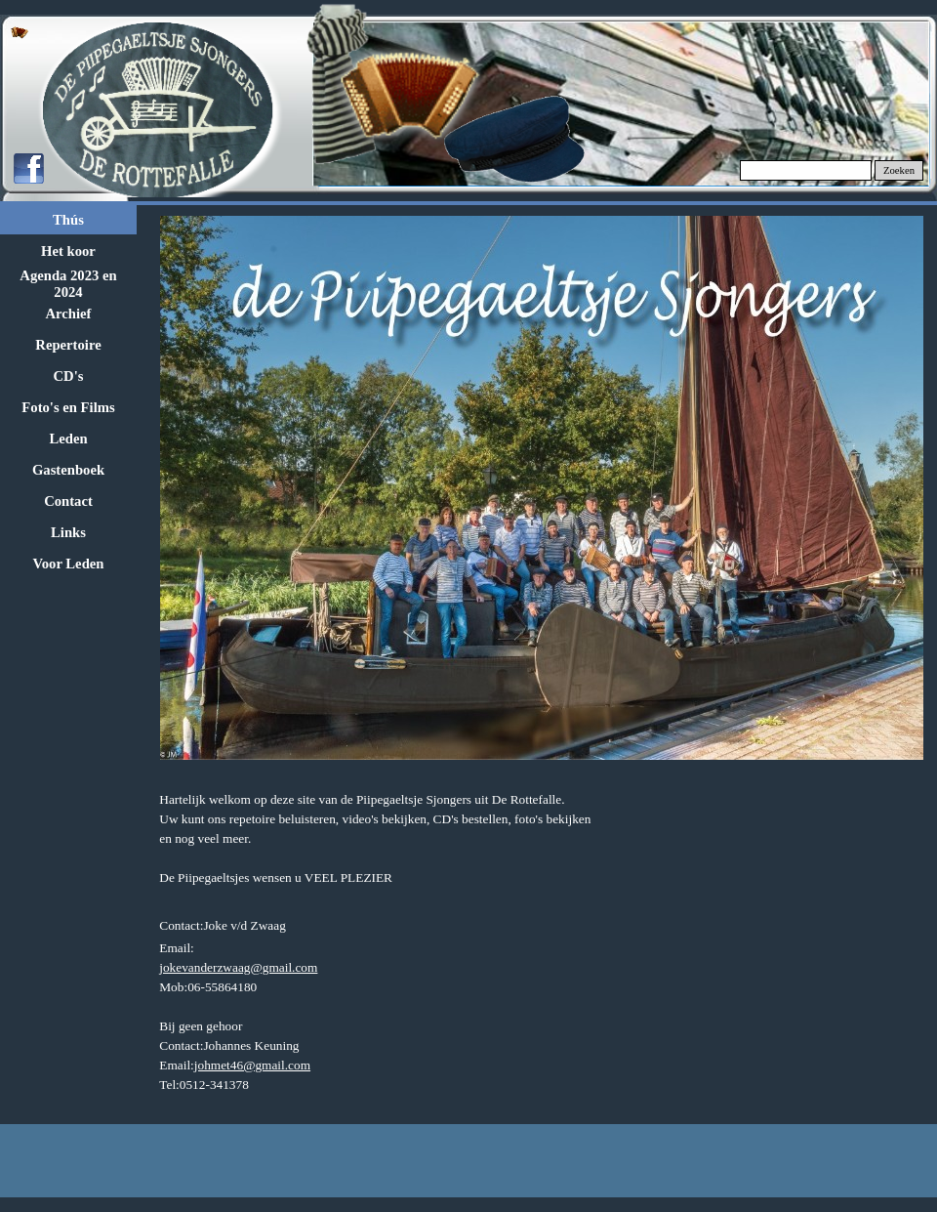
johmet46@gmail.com (252, 1065)
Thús (68, 220)
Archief (69, 313)
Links (68, 532)
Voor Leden (68, 563)
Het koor (68, 251)
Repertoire (68, 345)
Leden (68, 438)
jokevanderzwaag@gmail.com (238, 967)
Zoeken (899, 170)
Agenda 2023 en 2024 (68, 284)
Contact (68, 501)
